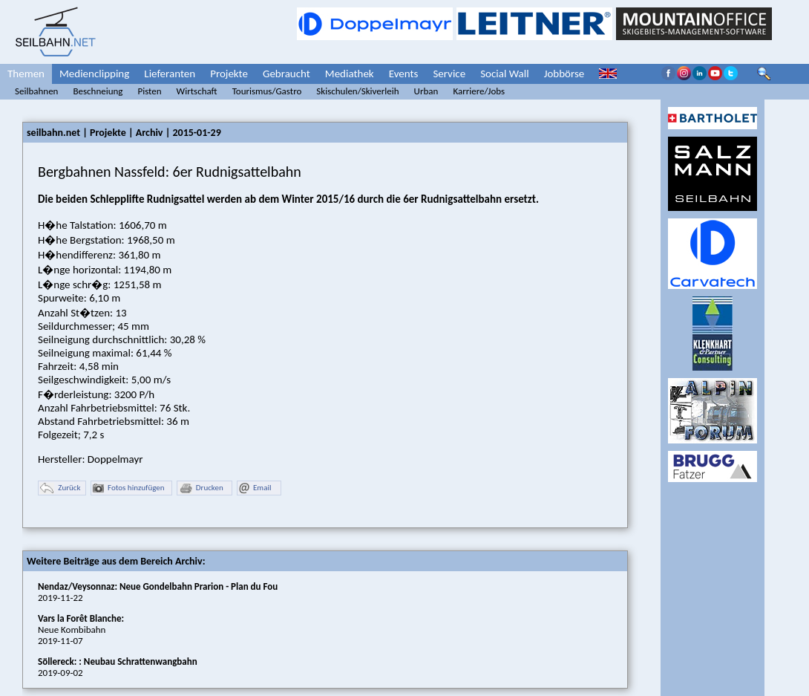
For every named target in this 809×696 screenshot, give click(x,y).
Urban (426, 91)
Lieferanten (169, 73)
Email (255, 488)
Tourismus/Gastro (267, 91)
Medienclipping (94, 73)
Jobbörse (564, 73)
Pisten (149, 91)
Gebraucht (286, 73)
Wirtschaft (197, 91)
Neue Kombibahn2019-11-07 (81, 629)
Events (404, 73)
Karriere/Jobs (479, 91)
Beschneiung (97, 91)
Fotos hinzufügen (129, 488)
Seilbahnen (36, 91)
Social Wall (504, 73)
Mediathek (349, 73)
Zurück (60, 488)
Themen (26, 73)
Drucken (201, 488)
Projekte (229, 73)
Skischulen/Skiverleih (357, 91)
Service (449, 73)
